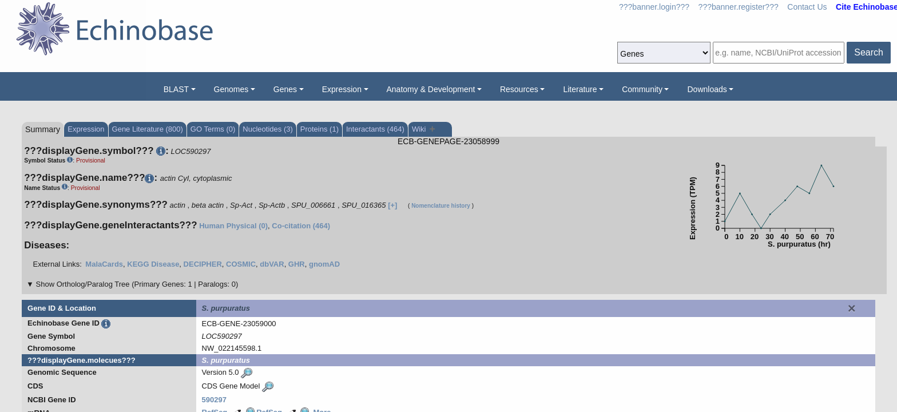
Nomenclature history (440, 206)
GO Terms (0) (213, 129)
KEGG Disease (153, 264)
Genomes (231, 89)
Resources (519, 89)
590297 (214, 399)
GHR (296, 264)
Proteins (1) (319, 129)
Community (642, 89)
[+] (392, 205)
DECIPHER (203, 264)
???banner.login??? (654, 6)
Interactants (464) (375, 129)
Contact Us (807, 6)
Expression (342, 89)
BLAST (176, 89)
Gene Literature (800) (147, 129)
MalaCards (104, 264)
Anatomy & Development (431, 89)
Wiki (423, 129)
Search (868, 52)
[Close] (852, 308)
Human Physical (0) (233, 225)
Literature (580, 89)
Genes (285, 89)
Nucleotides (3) (267, 129)
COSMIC (241, 264)
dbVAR (272, 264)
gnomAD (324, 264)
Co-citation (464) (301, 225)
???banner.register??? (738, 6)
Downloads (707, 89)
